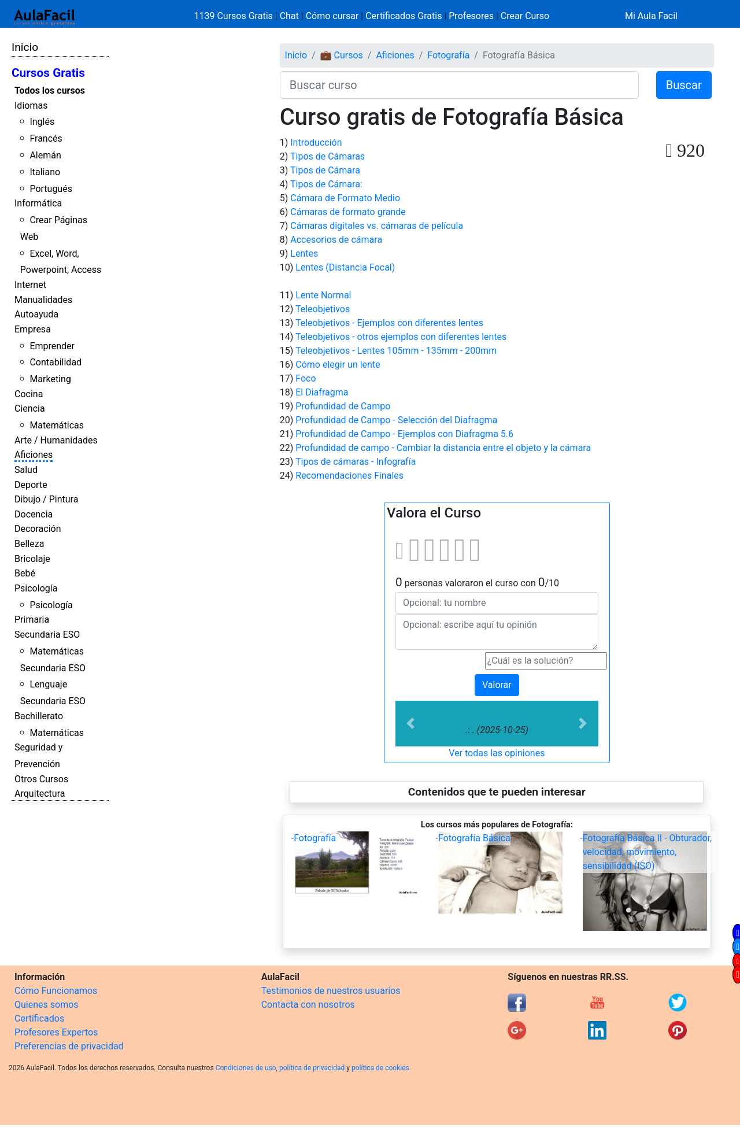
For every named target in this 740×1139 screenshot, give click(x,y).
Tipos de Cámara (325, 170)
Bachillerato (38, 716)
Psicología (35, 588)
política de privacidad (312, 1068)
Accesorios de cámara (336, 239)
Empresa (32, 329)
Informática (38, 203)
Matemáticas (56, 425)
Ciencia (29, 408)
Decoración (37, 528)
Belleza (29, 543)
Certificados (39, 1018)
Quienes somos (46, 1004)
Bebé (24, 573)
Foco (305, 378)
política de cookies (380, 1068)
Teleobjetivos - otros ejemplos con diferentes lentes (400, 336)
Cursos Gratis (48, 73)
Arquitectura (39, 793)
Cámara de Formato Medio (345, 198)
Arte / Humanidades (56, 440)
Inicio (25, 47)
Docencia (33, 514)
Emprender (52, 346)
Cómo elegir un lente (337, 364)
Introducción (316, 142)
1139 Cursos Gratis (234, 15)
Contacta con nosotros (308, 1004)
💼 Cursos (341, 55)
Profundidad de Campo (342, 406)
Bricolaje (32, 558)
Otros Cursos (41, 779)
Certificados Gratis (403, 15)
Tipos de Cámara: (326, 184)
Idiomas (30, 105)
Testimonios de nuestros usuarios (331, 990)
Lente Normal (323, 295)
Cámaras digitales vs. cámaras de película (376, 225)
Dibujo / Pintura (46, 499)
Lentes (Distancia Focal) (345, 267)
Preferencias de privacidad (69, 1046)
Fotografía (448, 55)
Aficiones (33, 454)
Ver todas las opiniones (497, 753)
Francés (45, 138)
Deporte (30, 484)
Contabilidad (55, 362)
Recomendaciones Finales (349, 475)
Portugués (50, 188)
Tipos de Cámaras (327, 156)
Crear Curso (525, 15)
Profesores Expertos (56, 1032)
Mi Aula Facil (651, 15)
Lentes (304, 253)
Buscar (684, 85)
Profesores (471, 15)
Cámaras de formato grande (348, 211)
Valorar (497, 684)
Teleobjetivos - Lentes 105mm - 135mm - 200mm (396, 350)
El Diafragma (321, 392)
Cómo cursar (332, 15)
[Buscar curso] (459, 85)
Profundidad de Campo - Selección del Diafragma (396, 420)
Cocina (28, 394)
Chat (289, 15)
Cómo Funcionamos (55, 990)
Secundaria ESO (47, 634)
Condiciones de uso (246, 1068)
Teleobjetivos (322, 309)
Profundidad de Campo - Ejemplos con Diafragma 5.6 (404, 433)
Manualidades (43, 299)
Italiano (44, 172)
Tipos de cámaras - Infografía (355, 461)
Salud (26, 469)
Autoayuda (36, 314)
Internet (30, 284)
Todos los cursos (49, 90)
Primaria (31, 619)
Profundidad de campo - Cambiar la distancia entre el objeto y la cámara (443, 447)
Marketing (50, 378)
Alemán (45, 155)
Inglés (41, 121)
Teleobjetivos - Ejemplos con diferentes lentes (389, 322)
